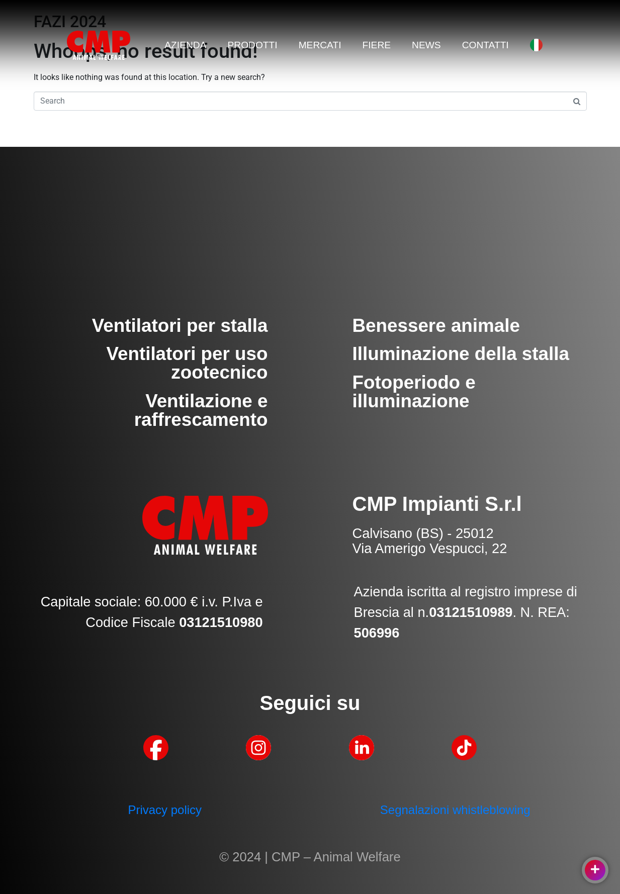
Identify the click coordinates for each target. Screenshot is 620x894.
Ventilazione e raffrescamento (201, 410)
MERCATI (320, 45)
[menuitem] (536, 45)
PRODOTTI (252, 45)
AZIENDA (185, 45)
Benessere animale (436, 325)
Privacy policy (165, 810)
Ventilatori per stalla (180, 325)
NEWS (426, 45)
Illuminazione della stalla (460, 353)
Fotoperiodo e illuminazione (414, 391)
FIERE (377, 45)
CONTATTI (485, 45)
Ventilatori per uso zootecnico (187, 363)
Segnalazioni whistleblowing (455, 810)
